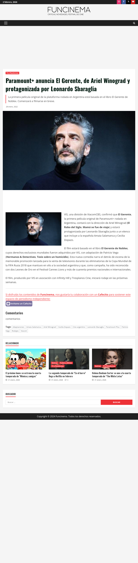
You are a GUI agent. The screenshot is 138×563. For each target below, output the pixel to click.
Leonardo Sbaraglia (95, 327)
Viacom (24, 331)
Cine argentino (79, 327)
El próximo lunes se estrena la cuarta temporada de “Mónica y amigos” (23, 374)
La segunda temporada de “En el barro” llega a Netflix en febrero (67, 374)
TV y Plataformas (12, 73)
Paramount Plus (112, 327)
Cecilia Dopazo (64, 327)
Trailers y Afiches (66, 363)
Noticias (11, 366)
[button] (6, 23)
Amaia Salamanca (33, 327)
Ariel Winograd (49, 327)
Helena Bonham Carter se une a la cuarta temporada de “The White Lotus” (111, 374)
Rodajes (15, 331)
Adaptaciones (18, 327)
